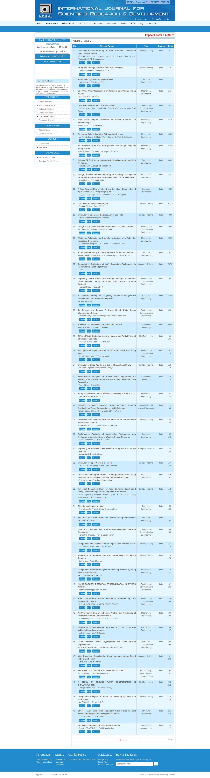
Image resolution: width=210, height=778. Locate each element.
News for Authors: (44, 88)
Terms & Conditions (105, 764)
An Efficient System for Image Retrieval (95, 79)
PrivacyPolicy (103, 759)
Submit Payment (45, 102)
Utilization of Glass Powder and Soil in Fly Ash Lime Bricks (104, 365)
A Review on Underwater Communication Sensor (100, 324)
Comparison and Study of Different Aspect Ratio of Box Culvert (106, 544)
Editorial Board (68, 24)
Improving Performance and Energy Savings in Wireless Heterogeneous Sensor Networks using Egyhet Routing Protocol (107, 281)
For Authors (98, 24)
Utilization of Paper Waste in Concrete (95, 463)
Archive (123, 24)
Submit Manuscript (46, 113)
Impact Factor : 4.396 (173, 35)
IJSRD (67, 775)
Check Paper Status (46, 116)
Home (39, 24)
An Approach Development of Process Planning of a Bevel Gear (106, 394)
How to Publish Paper (47, 105)
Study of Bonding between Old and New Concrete (100, 68)
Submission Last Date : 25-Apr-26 (81, 759)
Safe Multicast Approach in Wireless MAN (97, 105)
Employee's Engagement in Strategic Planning (99, 725)
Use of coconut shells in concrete (93, 203)
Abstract (82, 63)
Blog (141, 24)
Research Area (52, 24)
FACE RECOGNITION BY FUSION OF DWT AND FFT (101, 670)
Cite (88, 63)
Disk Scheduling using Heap (91, 506)
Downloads (59, 764)
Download (96, 63)
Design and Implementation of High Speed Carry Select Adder (106, 226)
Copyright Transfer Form (48, 161)
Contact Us (151, 24)
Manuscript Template (47, 157)
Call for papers (83, 24)
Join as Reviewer (45, 134)
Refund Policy (103, 762)
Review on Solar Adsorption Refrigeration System (100, 134)
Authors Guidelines (46, 109)
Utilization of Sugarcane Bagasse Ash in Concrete (100, 215)
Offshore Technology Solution (163, 775)
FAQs (133, 24)
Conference (111, 24)
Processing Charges (46, 120)
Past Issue (43, 147)
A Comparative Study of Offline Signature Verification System (105, 252)
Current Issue (44, 144)
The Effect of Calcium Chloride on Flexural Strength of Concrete (107, 518)
